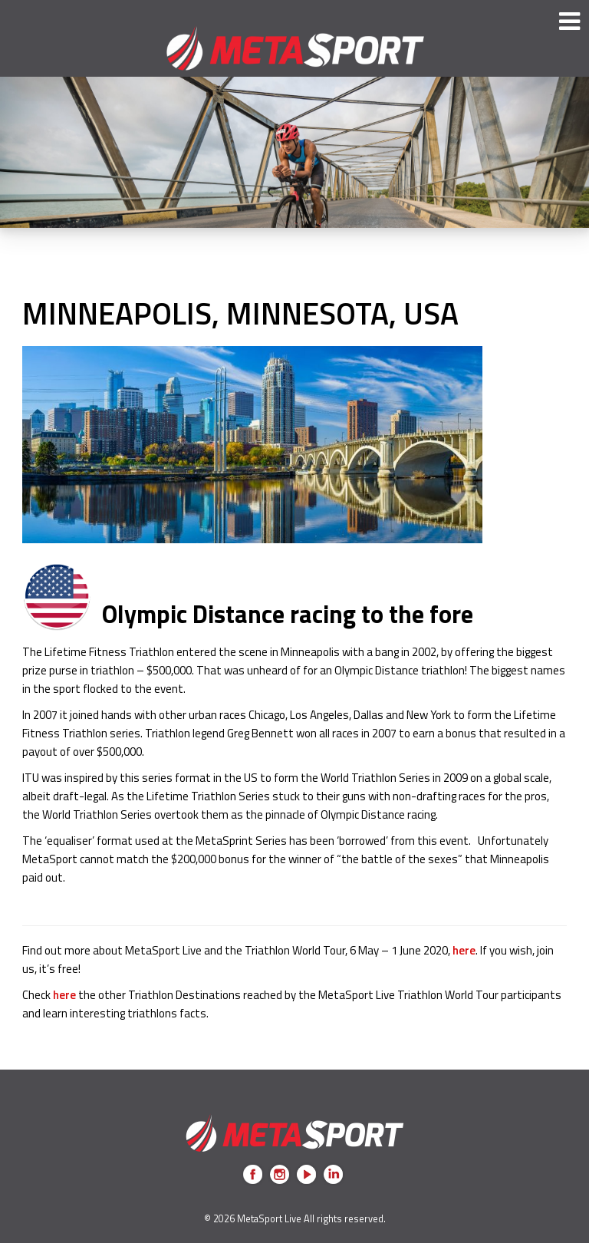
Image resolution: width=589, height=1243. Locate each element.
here (463, 950)
